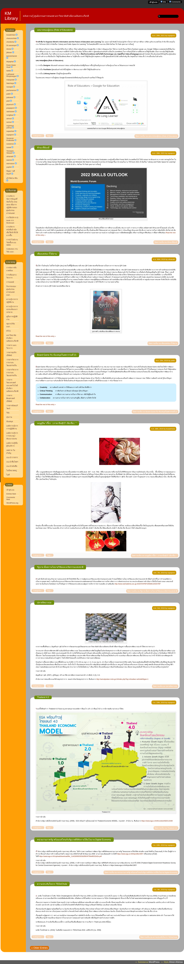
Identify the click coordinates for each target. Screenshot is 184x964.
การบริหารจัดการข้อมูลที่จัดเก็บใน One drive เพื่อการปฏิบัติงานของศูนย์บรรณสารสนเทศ (11, 204)
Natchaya (10, 83)
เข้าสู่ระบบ (153, 2)
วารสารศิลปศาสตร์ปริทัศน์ (10, 398)
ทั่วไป (8, 331)
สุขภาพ (9, 417)
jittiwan (9, 52)
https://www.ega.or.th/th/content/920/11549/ (157, 821)
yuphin (9, 167)
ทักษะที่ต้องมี (43, 147)
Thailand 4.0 (43, 697)
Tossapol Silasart (9, 152)
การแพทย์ (10, 282)
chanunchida (11, 38)
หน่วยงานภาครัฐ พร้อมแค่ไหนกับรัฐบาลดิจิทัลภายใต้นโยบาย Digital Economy (74, 839)
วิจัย (7, 413)
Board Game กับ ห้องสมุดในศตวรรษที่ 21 (56, 355)
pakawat (9, 97)
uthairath (9, 156)
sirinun (9, 119)
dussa (8, 49)
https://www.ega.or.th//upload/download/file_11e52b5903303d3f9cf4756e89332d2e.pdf (70, 856)
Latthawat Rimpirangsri (11, 75)
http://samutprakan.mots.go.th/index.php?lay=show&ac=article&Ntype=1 (122, 679)
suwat (8, 147)
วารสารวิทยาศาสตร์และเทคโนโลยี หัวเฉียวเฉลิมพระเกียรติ (12, 385)
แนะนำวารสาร (12, 457)
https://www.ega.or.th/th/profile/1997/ (130, 854)
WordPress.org (12, 503)
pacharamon (11, 90)
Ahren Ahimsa (176, 962)
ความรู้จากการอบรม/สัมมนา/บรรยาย (12, 309)
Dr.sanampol (11, 45)
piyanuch (9, 104)
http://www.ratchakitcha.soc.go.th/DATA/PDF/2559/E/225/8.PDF (138, 584)
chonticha (10, 42)
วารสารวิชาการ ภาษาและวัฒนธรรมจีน (12, 362)
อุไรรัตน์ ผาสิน (12, 178)
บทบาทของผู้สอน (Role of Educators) (55, 30)
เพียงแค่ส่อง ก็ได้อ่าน (47, 254)
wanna (9, 160)
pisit (7, 101)
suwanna (9, 144)
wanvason (10, 163)
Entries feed (11, 494)
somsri (9, 122)
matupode (10, 80)
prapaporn (10, 108)
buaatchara (10, 35)
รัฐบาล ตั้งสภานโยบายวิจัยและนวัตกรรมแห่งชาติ (60, 567)
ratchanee (10, 112)
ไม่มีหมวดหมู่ (11, 470)
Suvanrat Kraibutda (10, 139)
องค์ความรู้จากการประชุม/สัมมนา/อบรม (12, 436)
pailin (8, 94)
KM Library (11, 16)
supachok (10, 131)
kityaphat (9, 62)
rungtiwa (9, 115)
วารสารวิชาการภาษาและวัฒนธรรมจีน (12, 372)
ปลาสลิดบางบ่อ (44, 602)
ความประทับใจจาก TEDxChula (52, 884)
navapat (9, 87)
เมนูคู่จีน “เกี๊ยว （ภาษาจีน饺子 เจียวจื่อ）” (56, 423)
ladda (8, 71)
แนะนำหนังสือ (11, 466)
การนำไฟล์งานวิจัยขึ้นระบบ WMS (12, 242)
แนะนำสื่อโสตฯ (12, 462)
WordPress (154, 962)
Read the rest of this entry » (46, 336)
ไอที (8, 475)
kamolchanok (11, 56)
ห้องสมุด (9, 421)
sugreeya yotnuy (10, 127)
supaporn (10, 135)
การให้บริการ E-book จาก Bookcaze (12, 220)
